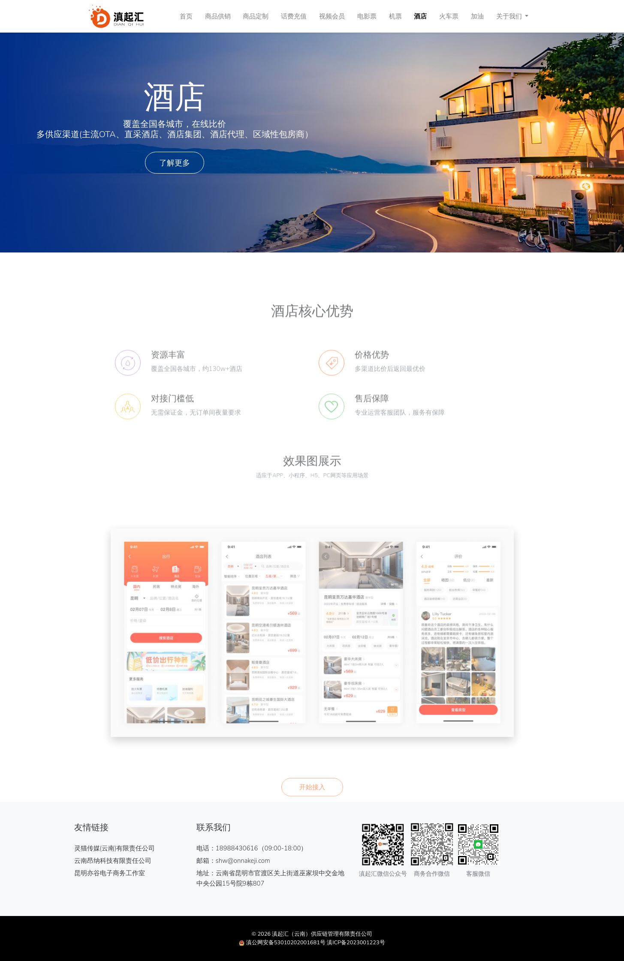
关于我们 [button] (510, 16)
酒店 (420, 16)
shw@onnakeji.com (243, 860)
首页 (186, 16)
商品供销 (218, 16)
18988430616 (237, 848)
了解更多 (174, 162)
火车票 (448, 16)
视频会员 (332, 16)
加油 (477, 16)
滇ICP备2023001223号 (356, 942)
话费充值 (294, 16)
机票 (395, 16)
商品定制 (255, 16)
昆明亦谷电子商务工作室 (109, 873)
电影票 (367, 16)
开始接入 (312, 809)
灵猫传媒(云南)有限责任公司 (114, 848)
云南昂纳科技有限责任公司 (112, 860)
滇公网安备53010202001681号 (286, 942)
